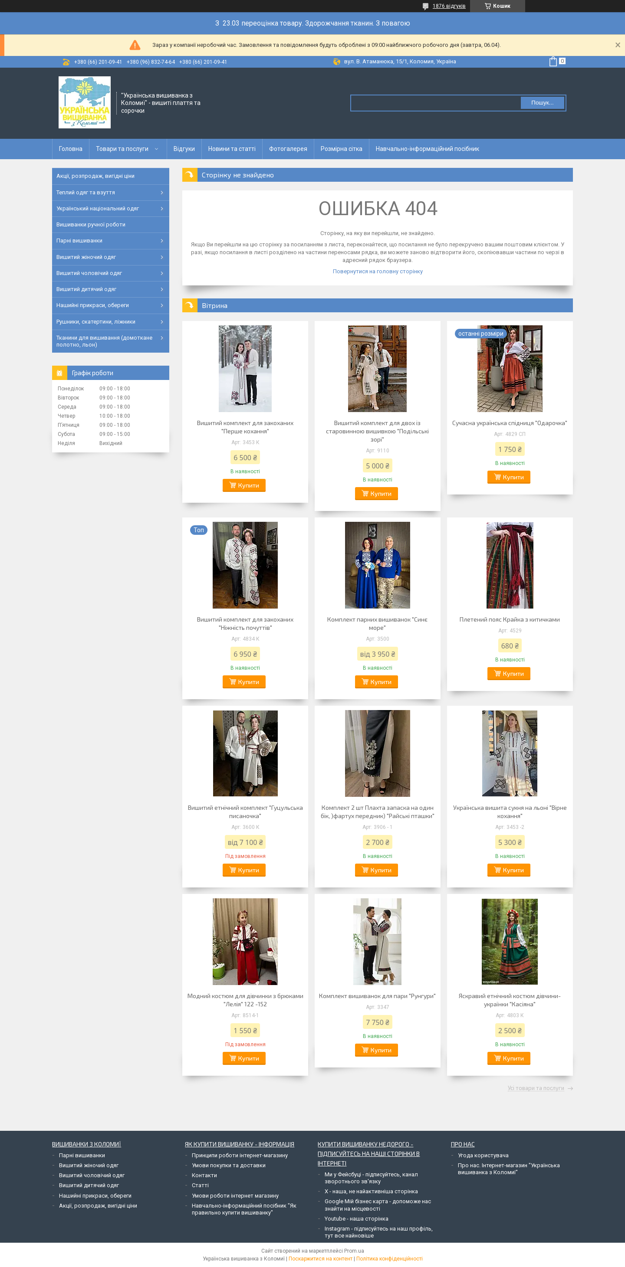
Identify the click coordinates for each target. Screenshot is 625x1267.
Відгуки (184, 148)
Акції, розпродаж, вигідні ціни (95, 176)
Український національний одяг (97, 208)
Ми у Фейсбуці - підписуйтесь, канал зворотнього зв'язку (371, 1178)
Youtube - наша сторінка (356, 1218)
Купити (248, 485)
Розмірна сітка (341, 148)
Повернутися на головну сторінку (378, 271)
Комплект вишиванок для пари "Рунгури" (377, 995)
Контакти (204, 1175)
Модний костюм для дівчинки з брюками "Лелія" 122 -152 (245, 1000)
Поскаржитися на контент (320, 1259)
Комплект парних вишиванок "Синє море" (377, 623)
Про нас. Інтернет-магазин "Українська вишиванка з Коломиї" (509, 1168)
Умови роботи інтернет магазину (235, 1195)
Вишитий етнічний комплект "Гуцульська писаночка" (245, 811)
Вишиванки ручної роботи (90, 224)
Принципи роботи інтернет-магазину (240, 1155)
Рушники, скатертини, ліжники (95, 321)
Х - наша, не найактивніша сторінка (371, 1191)
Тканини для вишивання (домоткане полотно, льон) (104, 341)
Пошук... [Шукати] (542, 102)
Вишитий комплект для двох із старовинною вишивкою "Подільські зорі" (377, 431)
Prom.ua (354, 1251)
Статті (200, 1185)
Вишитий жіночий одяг (86, 257)
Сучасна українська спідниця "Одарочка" (509, 422)
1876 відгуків (449, 6)
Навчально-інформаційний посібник (427, 148)
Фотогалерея (288, 148)
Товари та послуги (122, 148)
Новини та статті (232, 148)
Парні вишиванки (79, 240)
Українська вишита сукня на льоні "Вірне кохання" (510, 811)
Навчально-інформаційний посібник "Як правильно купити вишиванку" (244, 1209)
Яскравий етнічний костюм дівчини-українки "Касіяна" (510, 1000)
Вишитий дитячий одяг (86, 289)
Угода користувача (483, 1155)
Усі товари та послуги (536, 1088)
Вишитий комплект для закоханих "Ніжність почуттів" (245, 623)
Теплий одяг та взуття (85, 192)
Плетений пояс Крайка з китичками (510, 619)
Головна (70, 148)
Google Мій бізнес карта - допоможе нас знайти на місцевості (378, 1204)
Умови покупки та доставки (229, 1165)
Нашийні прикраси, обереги (92, 305)
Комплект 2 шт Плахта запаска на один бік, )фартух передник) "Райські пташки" (377, 811)
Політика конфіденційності (389, 1259)
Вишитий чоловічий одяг (89, 273)
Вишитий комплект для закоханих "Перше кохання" (245, 427)
